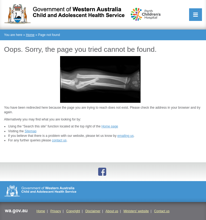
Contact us (162, 211)
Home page (109, 126)
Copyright (73, 211)
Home (30, 35)
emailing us (125, 136)
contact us (59, 140)
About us (111, 211)
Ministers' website (136, 211)
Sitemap (30, 131)
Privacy (55, 211)
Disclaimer (92, 211)
